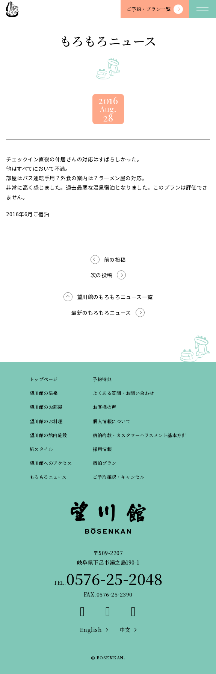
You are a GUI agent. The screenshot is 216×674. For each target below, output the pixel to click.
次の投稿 (101, 275)
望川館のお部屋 (46, 407)
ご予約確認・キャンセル (119, 477)
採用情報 (102, 449)
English (91, 629)
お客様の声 (104, 407)
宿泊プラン (104, 463)
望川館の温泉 (44, 393)
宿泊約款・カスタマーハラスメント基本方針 (139, 435)
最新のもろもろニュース (101, 312)
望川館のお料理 (46, 421)
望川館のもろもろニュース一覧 (115, 297)
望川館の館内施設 (48, 435)
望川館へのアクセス (51, 463)
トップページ (44, 379)
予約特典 (102, 379)
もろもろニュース (48, 477)
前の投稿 (115, 259)
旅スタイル (41, 449)
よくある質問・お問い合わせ (123, 393)
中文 (124, 629)
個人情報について (111, 421)
